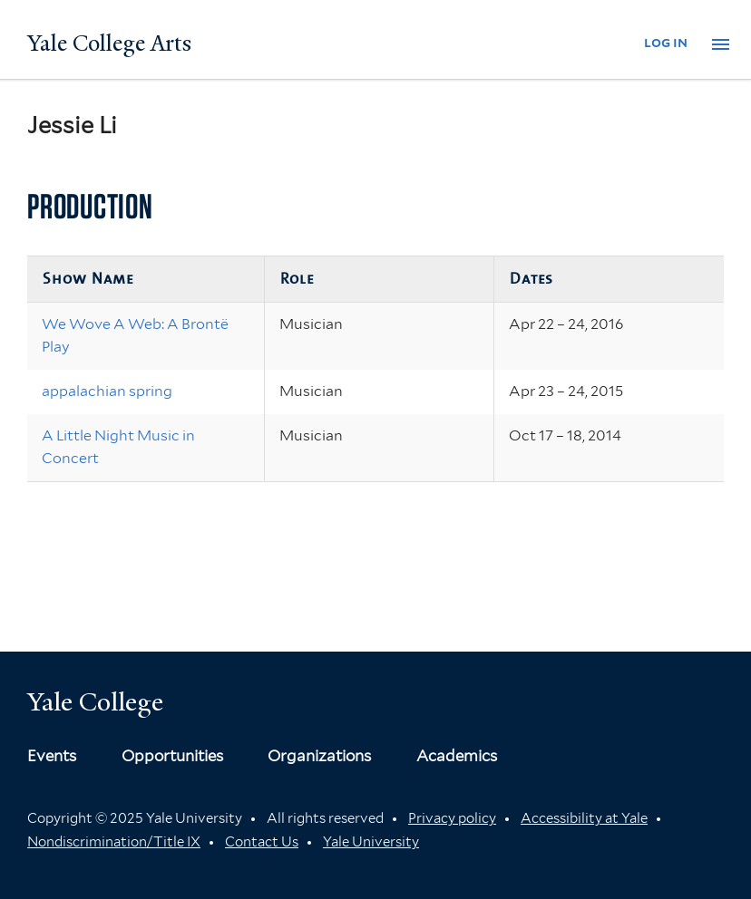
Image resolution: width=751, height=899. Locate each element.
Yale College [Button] (95, 702)
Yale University (371, 842)
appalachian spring (107, 391)
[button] (720, 44)
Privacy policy (452, 818)
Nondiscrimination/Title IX (113, 842)
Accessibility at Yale (584, 818)
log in (666, 42)
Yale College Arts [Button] (109, 43)
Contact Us (261, 842)
